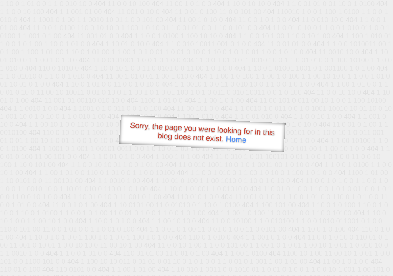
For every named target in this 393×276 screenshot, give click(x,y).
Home (236, 139)
